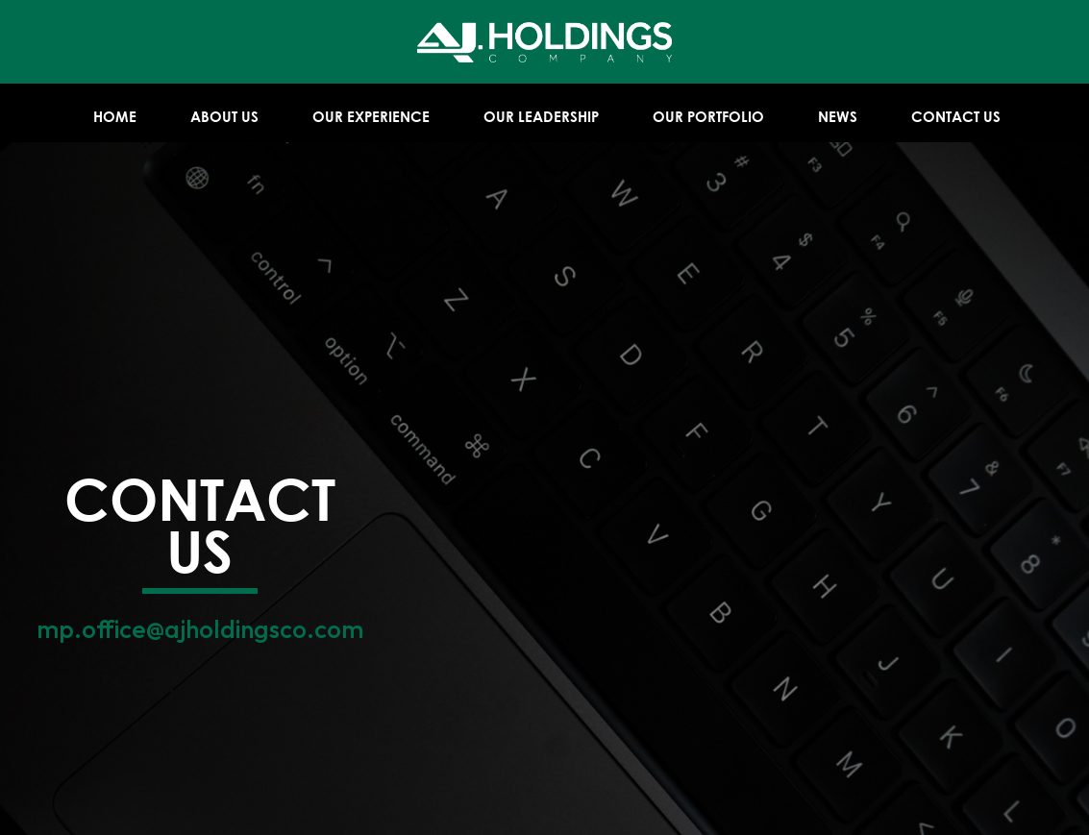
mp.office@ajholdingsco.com (200, 629)
